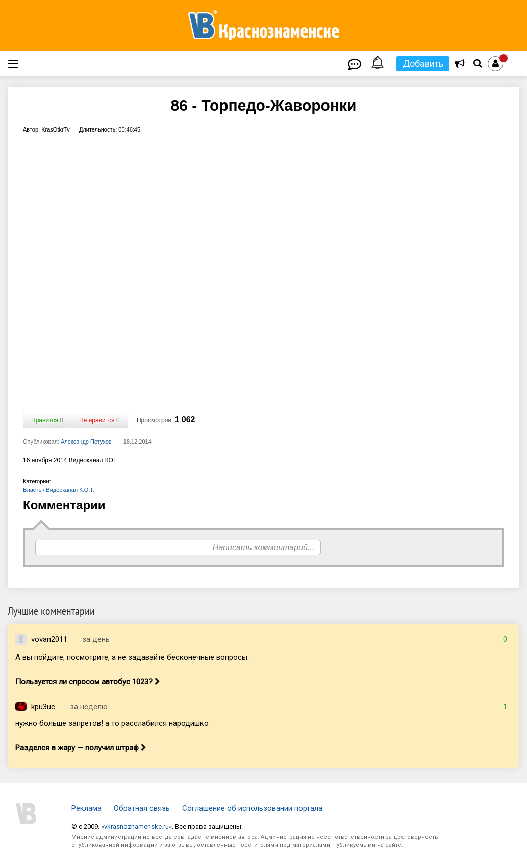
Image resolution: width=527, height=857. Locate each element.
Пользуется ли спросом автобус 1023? (87, 681)
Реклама (86, 808)
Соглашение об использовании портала (252, 808)
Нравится (47, 420)
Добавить (423, 63)
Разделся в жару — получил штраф (80, 747)
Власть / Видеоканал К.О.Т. (58, 490)
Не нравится (99, 420)
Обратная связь (142, 808)
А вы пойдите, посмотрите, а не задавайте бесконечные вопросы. (132, 657)
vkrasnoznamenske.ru (136, 826)
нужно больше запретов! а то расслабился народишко (112, 723)
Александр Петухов (86, 441)
